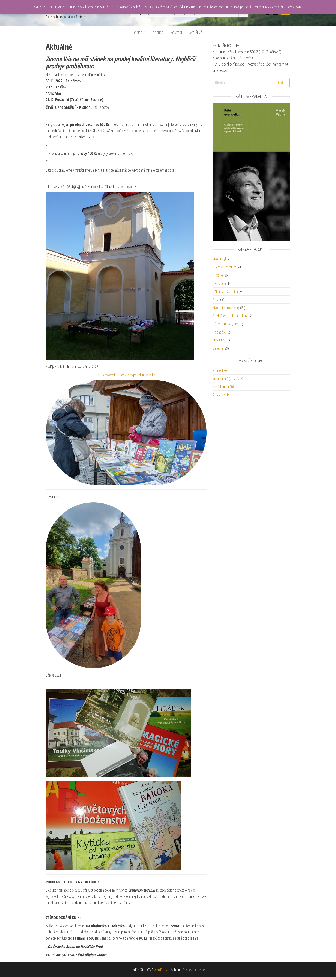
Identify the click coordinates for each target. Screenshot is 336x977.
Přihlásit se (220, 370)
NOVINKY (218, 340)
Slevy (216, 299)
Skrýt (299, 6)
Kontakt (176, 32)
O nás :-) (140, 32)
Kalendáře (219, 332)
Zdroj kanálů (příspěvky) (228, 378)
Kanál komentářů (223, 386)
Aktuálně (195, 32)
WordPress (161, 969)
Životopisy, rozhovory (226, 307)
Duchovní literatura (224, 267)
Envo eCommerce (194, 969)
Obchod (158, 32)
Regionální (219, 283)
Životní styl (219, 258)
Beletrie (218, 348)
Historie (218, 275)
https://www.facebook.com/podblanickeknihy (126, 374)
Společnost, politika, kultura (230, 315)
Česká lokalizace (223, 394)
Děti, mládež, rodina (225, 291)
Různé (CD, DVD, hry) (226, 323)
